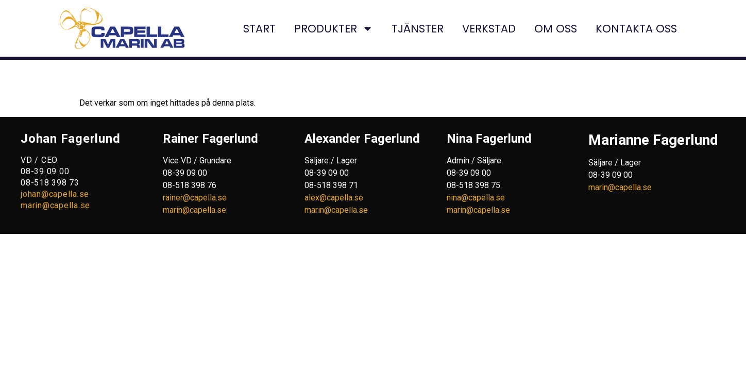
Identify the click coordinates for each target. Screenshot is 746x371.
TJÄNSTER (418, 28)
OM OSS (555, 28)
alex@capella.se (333, 198)
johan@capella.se (55, 194)
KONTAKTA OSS (636, 28)
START (259, 28)
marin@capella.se (55, 205)
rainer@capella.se (195, 198)
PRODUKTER (333, 28)
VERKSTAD (489, 28)
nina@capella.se (476, 198)
